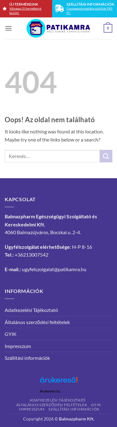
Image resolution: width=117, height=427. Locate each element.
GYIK (11, 334)
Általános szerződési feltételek (37, 322)
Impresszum (18, 346)
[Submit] (106, 156)
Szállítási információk (27, 358)
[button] (8, 28)
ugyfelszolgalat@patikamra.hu (54, 269)
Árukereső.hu (50, 391)
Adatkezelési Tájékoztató (31, 310)
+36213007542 (31, 255)
